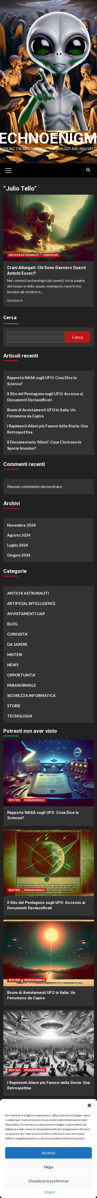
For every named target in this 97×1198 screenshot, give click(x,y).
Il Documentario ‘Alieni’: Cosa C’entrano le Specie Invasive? (44, 442)
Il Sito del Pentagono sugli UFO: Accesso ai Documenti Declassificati (45, 394)
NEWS (12, 662)
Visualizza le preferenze (48, 1181)
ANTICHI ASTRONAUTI (24, 252)
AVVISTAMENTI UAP (26, 611)
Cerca (10, 315)
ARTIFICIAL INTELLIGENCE (31, 601)
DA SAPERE (17, 642)
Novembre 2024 (21, 522)
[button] (89, 1105)
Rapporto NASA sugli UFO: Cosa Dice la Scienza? (42, 378)
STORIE (13, 703)
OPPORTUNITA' (21, 672)
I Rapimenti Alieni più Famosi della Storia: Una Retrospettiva (47, 426)
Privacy (50, 1192)
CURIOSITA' (50, 252)
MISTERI (14, 652)
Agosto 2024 (18, 532)
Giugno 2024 (18, 552)
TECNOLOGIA (19, 713)
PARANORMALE (21, 683)
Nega (48, 1166)
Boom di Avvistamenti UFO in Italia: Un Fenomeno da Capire (41, 410)
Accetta (48, 1152)
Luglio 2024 (17, 542)
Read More (15, 298)
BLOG (12, 621)
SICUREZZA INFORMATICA (31, 693)
